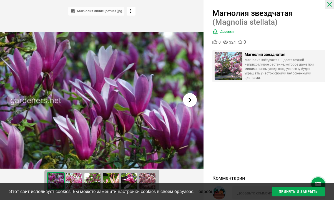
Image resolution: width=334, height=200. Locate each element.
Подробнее (206, 191)
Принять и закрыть (298, 192)
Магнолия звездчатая (265, 54)
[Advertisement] (268, 130)
